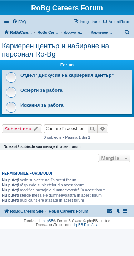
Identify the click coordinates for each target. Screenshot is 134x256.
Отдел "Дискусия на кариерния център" (67, 75)
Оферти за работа (41, 90)
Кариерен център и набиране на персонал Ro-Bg (55, 50)
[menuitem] (19, 21)
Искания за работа (42, 105)
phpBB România (85, 225)
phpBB (48, 221)
